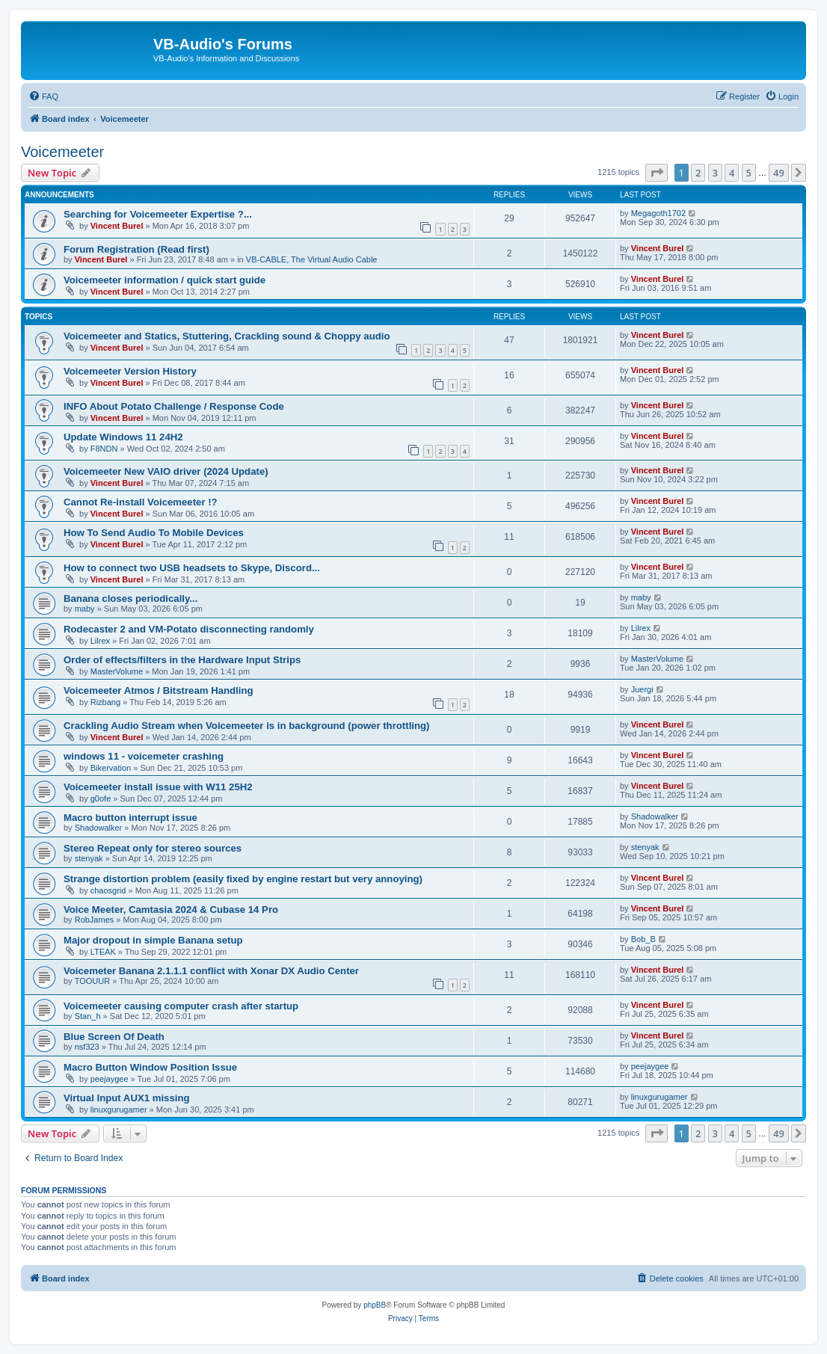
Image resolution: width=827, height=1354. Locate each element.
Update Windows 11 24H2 (123, 437)
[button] (656, 173)
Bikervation (110, 767)
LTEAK (103, 951)
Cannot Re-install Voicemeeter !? (141, 502)
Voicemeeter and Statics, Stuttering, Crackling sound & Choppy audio (227, 336)
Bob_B (643, 939)
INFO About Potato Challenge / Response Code (174, 406)
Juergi (642, 689)
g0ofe (100, 798)
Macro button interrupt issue (130, 817)
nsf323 (87, 1046)
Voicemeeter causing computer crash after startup (181, 1006)
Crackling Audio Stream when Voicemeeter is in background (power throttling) (246, 725)
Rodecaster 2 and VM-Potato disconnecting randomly (189, 629)
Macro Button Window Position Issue (150, 1067)
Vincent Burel (117, 225)
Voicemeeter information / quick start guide (164, 280)
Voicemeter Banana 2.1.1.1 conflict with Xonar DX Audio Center (211, 970)
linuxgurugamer (118, 1109)
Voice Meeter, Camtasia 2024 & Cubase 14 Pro (171, 909)
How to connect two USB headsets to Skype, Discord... (192, 567)
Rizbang (105, 702)
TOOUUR (92, 980)
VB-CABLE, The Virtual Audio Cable (312, 259)
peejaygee (109, 1078)
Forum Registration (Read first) (136, 249)
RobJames (94, 919)
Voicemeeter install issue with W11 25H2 (158, 787)
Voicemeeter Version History (130, 371)
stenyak (89, 858)
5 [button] (748, 172)
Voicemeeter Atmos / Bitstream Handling (158, 690)
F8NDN (104, 448)
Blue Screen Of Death (114, 1036)
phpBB (374, 1305)
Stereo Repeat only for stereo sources (153, 848)
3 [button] (715, 172)
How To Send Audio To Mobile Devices (154, 532)
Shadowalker (99, 827)
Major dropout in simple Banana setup (153, 940)
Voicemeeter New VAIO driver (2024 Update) (166, 471)
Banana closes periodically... (130, 598)
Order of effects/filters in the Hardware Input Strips (182, 659)
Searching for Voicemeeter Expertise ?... (158, 214)
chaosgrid (108, 890)
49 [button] (778, 172)
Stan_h (88, 1016)
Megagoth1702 (658, 213)
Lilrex (100, 640)
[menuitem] (43, 96)
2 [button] (698, 172)
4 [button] (731, 172)
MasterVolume (116, 671)
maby (85, 608)
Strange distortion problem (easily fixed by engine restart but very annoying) (243, 878)
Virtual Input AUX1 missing (127, 1098)
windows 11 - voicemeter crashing (144, 756)
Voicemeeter (62, 152)
